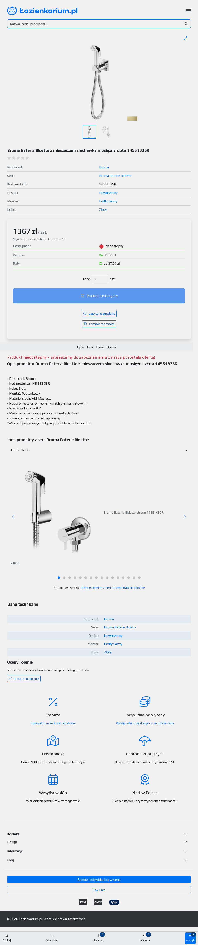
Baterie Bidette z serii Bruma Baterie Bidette (113, 588)
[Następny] (184, 517)
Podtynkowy (108, 201)
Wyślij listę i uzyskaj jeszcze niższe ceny (145, 723)
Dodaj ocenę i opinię (24, 678)
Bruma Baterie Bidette (115, 176)
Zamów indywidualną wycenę (99, 880)
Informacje (15, 851)
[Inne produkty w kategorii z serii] (99, 450)
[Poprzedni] (13, 517)
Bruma (104, 167)
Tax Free (99, 890)
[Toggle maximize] (185, 38)
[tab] (59, 577)
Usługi (12, 842)
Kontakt (13, 834)
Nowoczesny (108, 193)
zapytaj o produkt (99, 313)
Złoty (103, 210)
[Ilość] (100, 279)
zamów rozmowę (99, 324)
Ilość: (86, 279)
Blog (10, 860)
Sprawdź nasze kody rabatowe (53, 723)
